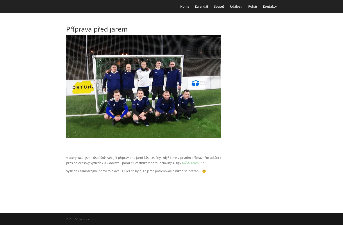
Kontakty (270, 7)
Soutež (219, 7)
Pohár (252, 7)
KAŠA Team (190, 163)
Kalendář (201, 7)
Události (236, 7)
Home (184, 7)
